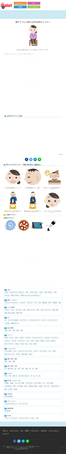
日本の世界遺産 (9, 396)
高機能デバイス (15, 323)
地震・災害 (10, 368)
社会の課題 (10, 328)
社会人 (41, 292)
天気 (19, 368)
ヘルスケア (22, 302)
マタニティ (30, 302)
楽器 (25, 386)
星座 (27, 368)
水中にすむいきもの (24, 375)
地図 (6, 361)
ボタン (32, 418)
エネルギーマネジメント (11, 403)
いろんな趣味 (8, 351)
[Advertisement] (32, 71)
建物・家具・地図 (12, 359)
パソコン (43, 320)
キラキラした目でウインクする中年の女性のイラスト (52, 212)
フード (12, 309)
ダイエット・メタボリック (11, 302)
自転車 (40, 386)
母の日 (17, 343)
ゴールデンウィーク (37, 337)
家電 (14, 386)
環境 (22, 330)
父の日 (22, 343)
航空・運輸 (55, 309)
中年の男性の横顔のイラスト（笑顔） (32, 187)
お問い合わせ (44, 430)
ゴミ (44, 383)
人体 (35, 302)
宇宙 (23, 368)
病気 (60, 302)
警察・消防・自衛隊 (10, 313)
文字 (37, 418)
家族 (27, 292)
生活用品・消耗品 (32, 386)
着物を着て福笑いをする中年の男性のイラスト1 (32, 212)
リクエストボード (34, 6)
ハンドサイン (14, 418)
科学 (38, 309)
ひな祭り (14, 340)
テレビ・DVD (43, 351)
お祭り (16, 337)
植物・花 (15, 375)
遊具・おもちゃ (55, 386)
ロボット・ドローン (52, 320)
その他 (6, 292)
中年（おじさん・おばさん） (12, 53)
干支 (10, 375)
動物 (6, 375)
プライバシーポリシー (54, 430)
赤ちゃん (7, 295)
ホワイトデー (21, 340)
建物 (14, 361)
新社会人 (53, 340)
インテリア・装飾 (19, 383)
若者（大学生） (48, 292)
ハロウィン (7, 340)
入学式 (32, 340)
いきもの (9, 373)
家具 (10, 361)
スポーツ (35, 351)
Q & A (33, 3)
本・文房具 (20, 386)
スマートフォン (24, 320)
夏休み (42, 340)
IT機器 (11, 383)
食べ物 (10, 389)
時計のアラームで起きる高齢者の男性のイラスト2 (52, 188)
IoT (5, 320)
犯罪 (18, 330)
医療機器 (55, 302)
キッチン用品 (37, 383)
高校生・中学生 (15, 295)
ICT (8, 317)
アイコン (7, 418)
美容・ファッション (46, 309)
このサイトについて (20, 3)
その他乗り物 (8, 386)
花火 (30, 343)
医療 (50, 302)
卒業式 (37, 340)
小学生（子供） (34, 292)
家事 (54, 351)
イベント (9, 335)
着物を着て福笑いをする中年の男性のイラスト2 (13, 212)
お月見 (6, 337)
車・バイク (47, 386)
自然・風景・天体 (12, 366)
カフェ (14, 351)
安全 (10, 330)
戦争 (14, 330)
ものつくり (19, 309)
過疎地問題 (10, 408)
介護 (39, 302)
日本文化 (9, 394)
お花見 (21, 337)
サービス (7, 309)
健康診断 (44, 302)
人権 (6, 330)
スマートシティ (11, 401)
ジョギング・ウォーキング (25, 351)
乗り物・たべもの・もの (14, 380)
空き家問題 (7, 411)
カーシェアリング (23, 403)
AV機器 (6, 383)
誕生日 (35, 343)
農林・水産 (19, 313)
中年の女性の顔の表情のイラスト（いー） (13, 187)
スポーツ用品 (49, 383)
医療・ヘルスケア (12, 300)
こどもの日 (47, 337)
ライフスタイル (11, 348)
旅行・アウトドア (9, 343)
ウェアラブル (29, 383)
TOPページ (5, 430)
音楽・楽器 (24, 354)
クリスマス (28, 337)
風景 (36, 368)
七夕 (28, 340)
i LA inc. (19, 448)
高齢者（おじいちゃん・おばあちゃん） (30, 295)
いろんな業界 (11, 307)
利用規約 (20, 6)
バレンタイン (54, 337)
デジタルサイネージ (34, 320)
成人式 (47, 340)
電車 (6, 389)
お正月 (11, 337)
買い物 (18, 354)
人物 (5, 53)
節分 (27, 343)
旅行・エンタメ (31, 309)
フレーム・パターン (24, 418)
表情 (55, 292)
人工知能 (7, 323)
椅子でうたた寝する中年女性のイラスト (33, 22)
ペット (49, 351)
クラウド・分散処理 (13, 320)
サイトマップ (6, 433)
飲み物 (15, 389)
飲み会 (30, 354)
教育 (24, 309)
